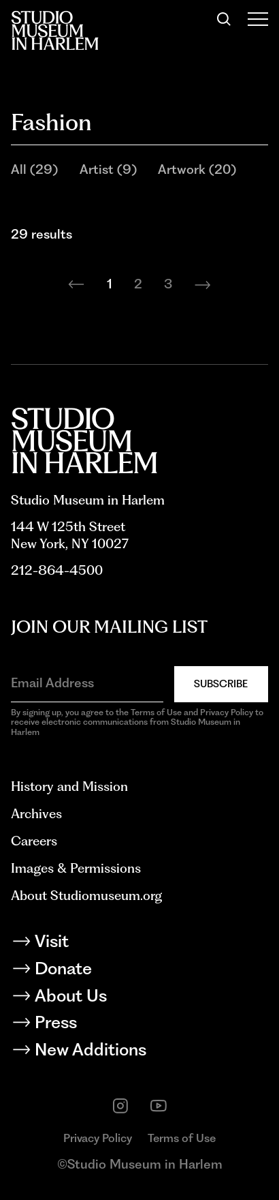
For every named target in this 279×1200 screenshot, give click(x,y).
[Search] (224, 19)
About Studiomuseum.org (86, 895)
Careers (34, 841)
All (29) (34, 169)
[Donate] (139, 971)
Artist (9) (108, 169)
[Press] (139, 1025)
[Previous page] (76, 285)
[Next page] (202, 285)
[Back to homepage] (55, 30)
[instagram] (120, 1106)
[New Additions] (139, 1052)
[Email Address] (87, 682)
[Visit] (139, 944)
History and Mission (69, 786)
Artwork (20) (197, 169)
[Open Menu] (258, 19)
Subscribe (221, 684)
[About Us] (139, 998)
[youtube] (158, 1106)
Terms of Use (182, 1138)
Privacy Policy (97, 1138)
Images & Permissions (76, 868)
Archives (36, 814)
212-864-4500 (57, 570)
